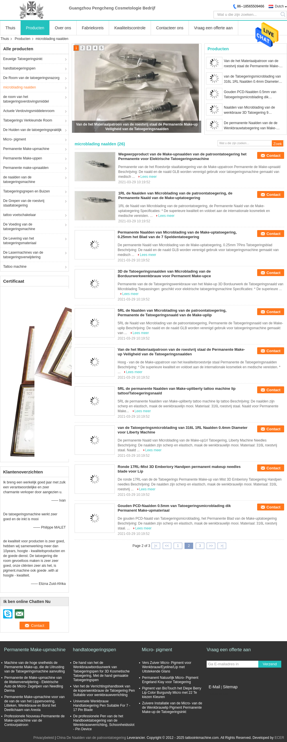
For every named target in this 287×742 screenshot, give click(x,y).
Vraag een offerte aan (213, 28)
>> (211, 546)
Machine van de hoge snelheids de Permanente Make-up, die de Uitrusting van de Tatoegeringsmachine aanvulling (34, 667)
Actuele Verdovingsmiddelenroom (29, 111)
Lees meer (148, 177)
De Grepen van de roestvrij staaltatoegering (23, 203)
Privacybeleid (43, 738)
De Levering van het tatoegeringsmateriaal (19, 240)
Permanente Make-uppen (22, 158)
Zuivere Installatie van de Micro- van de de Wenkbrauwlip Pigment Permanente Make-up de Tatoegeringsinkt (172, 707)
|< (155, 546)
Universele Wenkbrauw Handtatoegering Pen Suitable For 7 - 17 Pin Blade (101, 705)
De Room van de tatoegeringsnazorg (31, 78)
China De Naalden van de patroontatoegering (91, 738)
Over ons (63, 28)
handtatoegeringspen (19, 68)
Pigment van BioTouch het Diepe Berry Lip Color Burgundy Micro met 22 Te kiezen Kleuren (171, 692)
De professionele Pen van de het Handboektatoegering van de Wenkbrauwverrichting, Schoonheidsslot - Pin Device (103, 722)
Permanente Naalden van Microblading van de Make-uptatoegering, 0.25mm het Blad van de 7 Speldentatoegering (177, 234)
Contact (273, 155)
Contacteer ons (169, 28)
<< (167, 546)
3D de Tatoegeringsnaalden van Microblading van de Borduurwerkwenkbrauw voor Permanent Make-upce (164, 273)
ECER (279, 738)
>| (221, 546)
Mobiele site (217, 694)
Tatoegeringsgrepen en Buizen (26, 191)
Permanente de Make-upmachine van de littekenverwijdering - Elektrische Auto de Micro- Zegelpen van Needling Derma (33, 684)
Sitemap (230, 687)
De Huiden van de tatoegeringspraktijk (32, 130)
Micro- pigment (14, 139)
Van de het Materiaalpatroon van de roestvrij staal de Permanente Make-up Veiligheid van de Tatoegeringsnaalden (253, 64)
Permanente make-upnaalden (26, 168)
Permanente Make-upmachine (26, 149)
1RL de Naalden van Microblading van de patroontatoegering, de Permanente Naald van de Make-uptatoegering (175, 195)
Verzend (270, 664)
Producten (35, 28)
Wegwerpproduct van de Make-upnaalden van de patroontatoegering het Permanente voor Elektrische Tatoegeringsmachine (182, 156)
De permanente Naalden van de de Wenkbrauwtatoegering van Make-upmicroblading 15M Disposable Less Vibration (252, 126)
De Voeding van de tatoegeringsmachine (19, 226)
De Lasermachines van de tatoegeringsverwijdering (23, 254)
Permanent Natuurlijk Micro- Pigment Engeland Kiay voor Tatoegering (170, 680)
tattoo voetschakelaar (19, 215)
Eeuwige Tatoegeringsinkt (22, 59)
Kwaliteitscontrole (130, 28)
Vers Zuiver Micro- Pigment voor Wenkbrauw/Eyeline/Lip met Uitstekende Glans (166, 667)
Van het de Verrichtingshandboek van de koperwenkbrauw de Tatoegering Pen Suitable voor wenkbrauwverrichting (104, 690)
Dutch (279, 6)
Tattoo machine (14, 267)
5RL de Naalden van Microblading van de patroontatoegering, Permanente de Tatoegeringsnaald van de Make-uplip (172, 312)
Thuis (10, 28)
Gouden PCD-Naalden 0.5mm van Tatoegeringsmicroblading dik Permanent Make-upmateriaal (250, 95)
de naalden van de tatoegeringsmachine (19, 179)
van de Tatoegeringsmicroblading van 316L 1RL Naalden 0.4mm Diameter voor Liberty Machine (252, 79)
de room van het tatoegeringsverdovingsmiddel (26, 99)
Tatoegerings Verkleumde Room (27, 120)
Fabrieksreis (93, 28)
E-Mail (214, 687)
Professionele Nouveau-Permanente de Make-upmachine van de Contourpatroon (34, 720)
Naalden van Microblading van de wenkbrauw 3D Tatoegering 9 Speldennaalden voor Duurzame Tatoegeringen (249, 110)
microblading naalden (19, 87)
